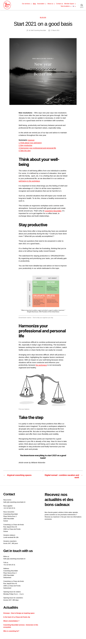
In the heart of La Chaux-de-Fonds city (16, 617)
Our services (26, 4)
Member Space (69, 4)
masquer (31, 140)
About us (50, 4)
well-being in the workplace (29, 181)
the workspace (41, 365)
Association (40, 4)
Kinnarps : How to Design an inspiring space (18, 613)
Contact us (59, 4)
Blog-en (43, 17)
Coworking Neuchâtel (53, 211)
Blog (34, 4)
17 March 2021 (55, 30)
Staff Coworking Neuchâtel (38, 30)
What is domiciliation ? (11, 621)
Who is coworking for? (11, 631)
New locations (65, 6)
